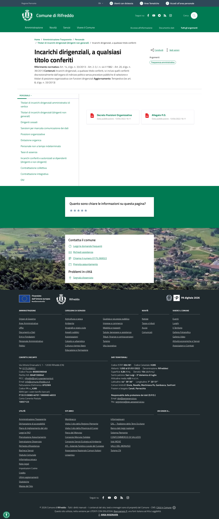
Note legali (24, 463)
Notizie (145, 318)
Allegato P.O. (159, 115)
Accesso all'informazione (141, 27)
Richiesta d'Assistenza (29, 446)
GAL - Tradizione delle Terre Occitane (128, 423)
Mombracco (70, 419)
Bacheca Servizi (26, 450)
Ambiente (69, 323)
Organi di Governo (27, 318)
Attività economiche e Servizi (186, 341)
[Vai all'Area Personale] (179, 3)
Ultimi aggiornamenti (28, 477)
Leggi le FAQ (25, 432)
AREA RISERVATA (108, 514)
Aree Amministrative (28, 323)
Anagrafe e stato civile (75, 327)
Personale (79, 39)
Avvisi (144, 327)
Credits (22, 472)
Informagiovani (117, 419)
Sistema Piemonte (119, 432)
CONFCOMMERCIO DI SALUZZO (126, 437)
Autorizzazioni (71, 336)
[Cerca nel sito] (194, 15)
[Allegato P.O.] (147, 115)
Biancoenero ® (120, 511)
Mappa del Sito (26, 486)
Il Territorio (177, 327)
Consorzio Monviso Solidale (77, 437)
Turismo (106, 341)
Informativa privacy (28, 459)
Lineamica (69, 455)
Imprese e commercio (113, 323)
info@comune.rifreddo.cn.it (37, 381)
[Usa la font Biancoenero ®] (121, 3)
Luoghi (176, 323)
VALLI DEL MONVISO (120, 446)
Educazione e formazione (76, 350)
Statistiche (24, 481)
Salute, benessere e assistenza (117, 332)
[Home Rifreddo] (48, 15)
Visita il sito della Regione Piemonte (81, 423)
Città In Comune (164, 507)
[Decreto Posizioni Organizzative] (92, 115)
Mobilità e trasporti (111, 327)
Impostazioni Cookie (28, 468)
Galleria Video (179, 336)
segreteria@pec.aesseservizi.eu (130, 401)
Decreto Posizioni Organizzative (114, 115)
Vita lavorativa (109, 345)
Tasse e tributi (148, 323)
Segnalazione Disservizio (30, 441)
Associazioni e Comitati (183, 345)
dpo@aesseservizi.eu (127, 398)
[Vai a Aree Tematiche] (149, 3)
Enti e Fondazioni (27, 336)
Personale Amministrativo (31, 341)
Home (37, 39)
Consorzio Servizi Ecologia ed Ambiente (83, 441)
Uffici (21, 327)
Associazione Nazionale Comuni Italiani (83, 450)
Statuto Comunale (27, 455)
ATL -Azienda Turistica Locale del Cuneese (84, 446)
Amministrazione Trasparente (57, 39)
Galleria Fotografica (182, 332)
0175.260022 (28, 368)
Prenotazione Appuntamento (32, 437)
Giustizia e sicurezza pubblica (116, 318)
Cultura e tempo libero (75, 345)
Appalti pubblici (72, 332)
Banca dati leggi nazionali (122, 428)
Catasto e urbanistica (75, 341)
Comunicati (147, 332)
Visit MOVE (116, 441)
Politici (22, 345)
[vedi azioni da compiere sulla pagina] (172, 50)
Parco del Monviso (73, 432)
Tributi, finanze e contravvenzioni (118, 336)
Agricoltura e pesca (74, 318)
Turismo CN (116, 450)
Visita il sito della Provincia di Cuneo (81, 428)
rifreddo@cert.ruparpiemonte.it (39, 378)
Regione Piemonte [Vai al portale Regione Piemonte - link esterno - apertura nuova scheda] (29, 3)
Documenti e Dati (27, 332)
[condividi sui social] (157, 50)
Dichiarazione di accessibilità (32, 423)
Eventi (176, 318)
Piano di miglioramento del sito (33, 428)
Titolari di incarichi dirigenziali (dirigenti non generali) (63, 42)
